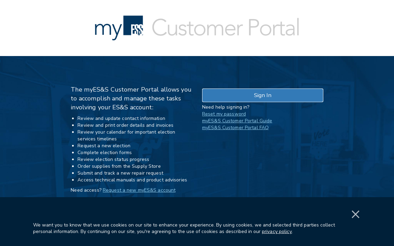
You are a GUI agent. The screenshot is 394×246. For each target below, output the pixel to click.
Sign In (262, 95)
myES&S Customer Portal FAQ (235, 127)
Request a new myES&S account (139, 190)
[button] (355, 224)
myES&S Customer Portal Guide (237, 121)
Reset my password (224, 114)
